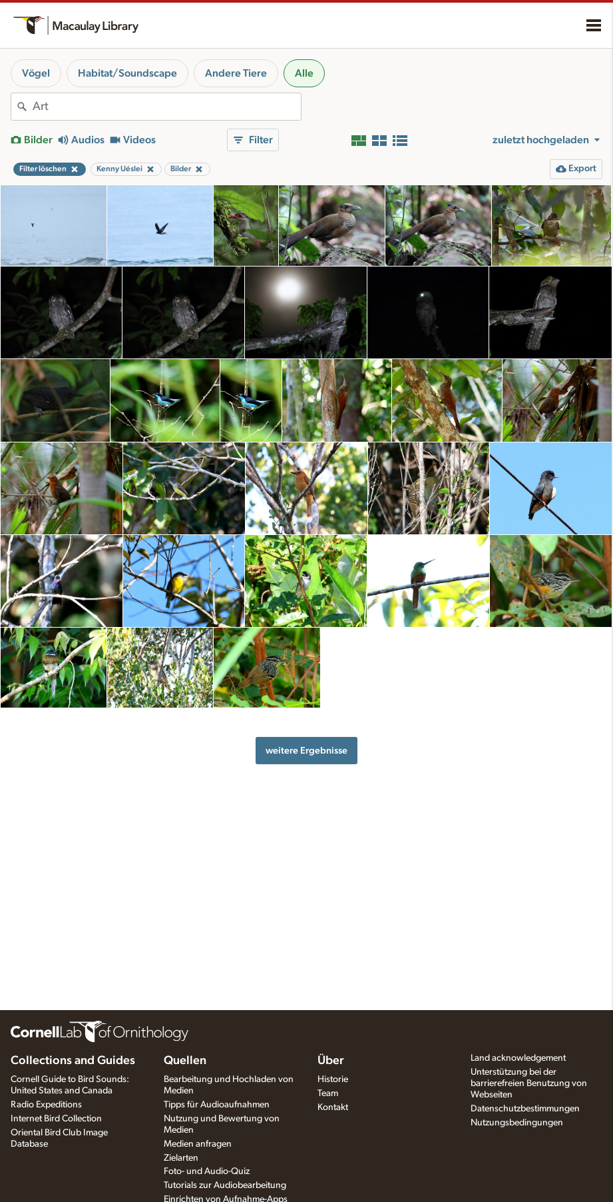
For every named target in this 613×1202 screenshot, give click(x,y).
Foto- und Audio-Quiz (207, 1171)
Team (327, 1093)
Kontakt (332, 1107)
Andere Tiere (236, 73)
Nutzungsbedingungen (517, 1122)
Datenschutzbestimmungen (525, 1108)
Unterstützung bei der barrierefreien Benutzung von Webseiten (529, 1083)
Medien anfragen (198, 1144)
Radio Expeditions (46, 1104)
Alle (304, 73)
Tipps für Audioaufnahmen (217, 1104)
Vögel (36, 73)
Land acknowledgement (518, 1058)
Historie (332, 1079)
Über (330, 1061)
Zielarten (181, 1158)
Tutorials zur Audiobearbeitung (225, 1185)
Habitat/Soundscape (127, 73)
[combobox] (167, 106)
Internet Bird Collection (56, 1118)
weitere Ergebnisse (306, 751)
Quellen (185, 1061)
